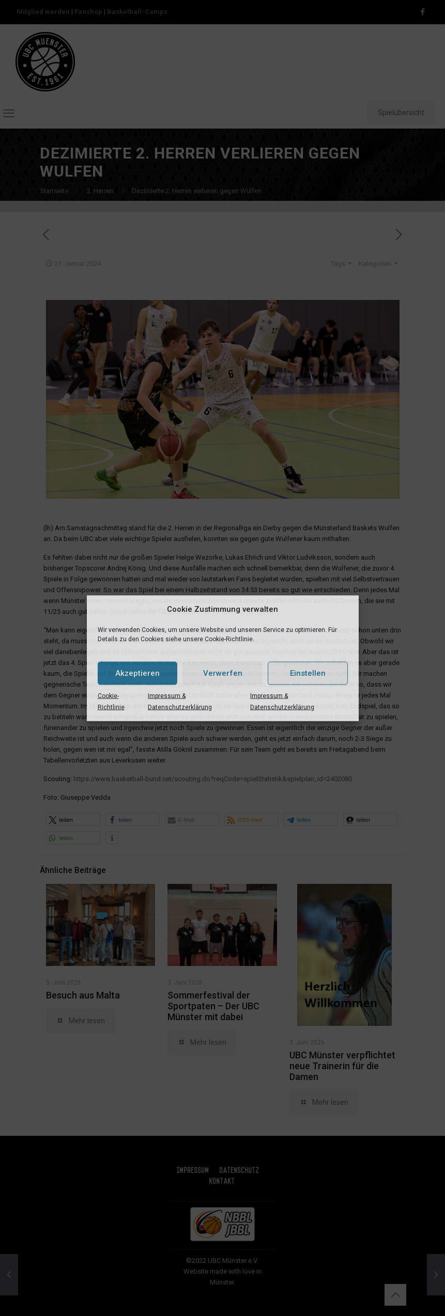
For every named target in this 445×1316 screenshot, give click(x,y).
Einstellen (308, 673)
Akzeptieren (137, 673)
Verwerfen (222, 673)
